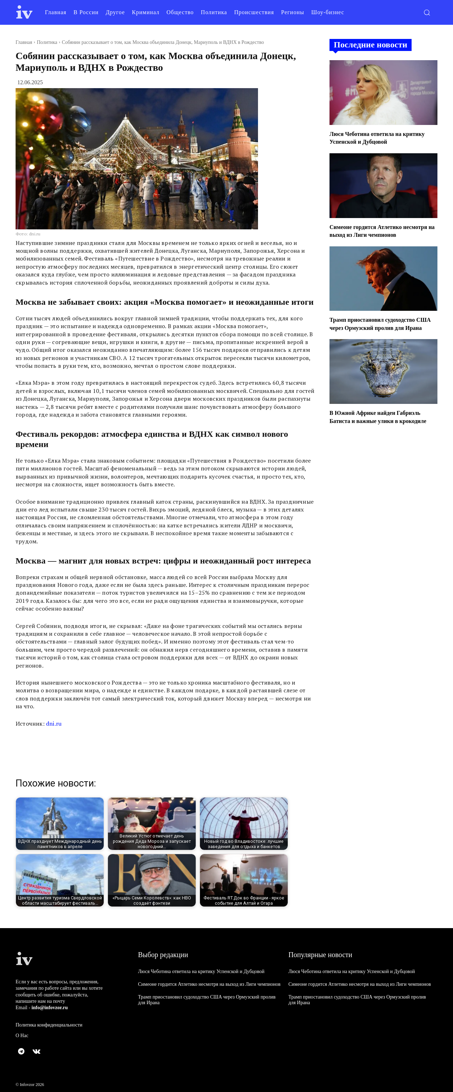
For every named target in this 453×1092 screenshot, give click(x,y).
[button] (426, 12)
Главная (24, 42)
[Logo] (24, 12)
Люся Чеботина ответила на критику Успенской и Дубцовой (201, 971)
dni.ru (54, 723)
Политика (47, 42)
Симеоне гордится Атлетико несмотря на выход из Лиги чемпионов (209, 984)
